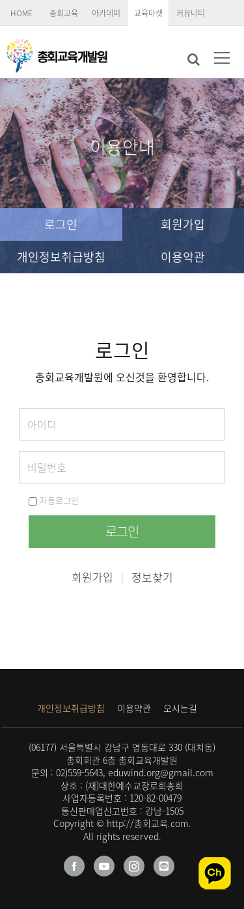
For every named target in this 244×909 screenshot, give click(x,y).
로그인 (60, 224)
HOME (21, 13)
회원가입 (183, 224)
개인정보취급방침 (61, 256)
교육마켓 (148, 13)
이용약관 (183, 256)
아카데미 (106, 13)
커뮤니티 (190, 13)
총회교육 (63, 13)
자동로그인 (54, 500)
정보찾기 (152, 577)
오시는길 (180, 707)
